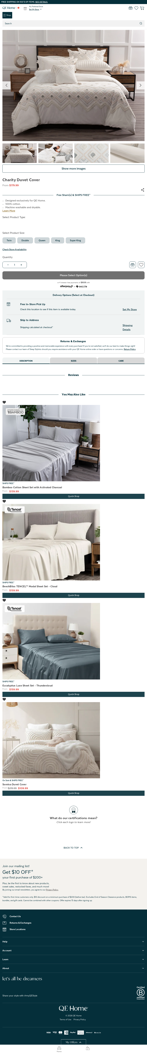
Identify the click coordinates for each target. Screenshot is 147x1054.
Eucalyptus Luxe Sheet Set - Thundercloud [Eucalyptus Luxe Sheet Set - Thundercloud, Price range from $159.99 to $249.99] (27, 685)
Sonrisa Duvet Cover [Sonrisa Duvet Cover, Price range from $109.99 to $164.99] (14, 784)
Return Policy (130, 349)
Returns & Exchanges (20, 923)
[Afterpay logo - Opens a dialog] (66, 286)
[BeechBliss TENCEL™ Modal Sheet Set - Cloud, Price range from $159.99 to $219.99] (73, 542)
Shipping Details (128, 327)
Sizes (73, 361)
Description (26, 361)
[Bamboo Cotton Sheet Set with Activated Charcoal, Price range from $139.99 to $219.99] (73, 443)
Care (121, 361)
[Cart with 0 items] (140, 8)
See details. (41, 2)
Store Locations (18, 929)
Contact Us (15, 916)
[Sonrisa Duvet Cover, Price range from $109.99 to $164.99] (73, 740)
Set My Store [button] (130, 309)
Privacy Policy (80, 1019)
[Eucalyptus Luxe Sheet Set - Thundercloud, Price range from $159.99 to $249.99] (73, 641)
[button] (35, 9)
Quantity (7, 257)
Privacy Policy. (52, 890)
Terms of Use (65, 1019)
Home (59, 1049)
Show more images (74, 168)
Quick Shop (73, 496)
